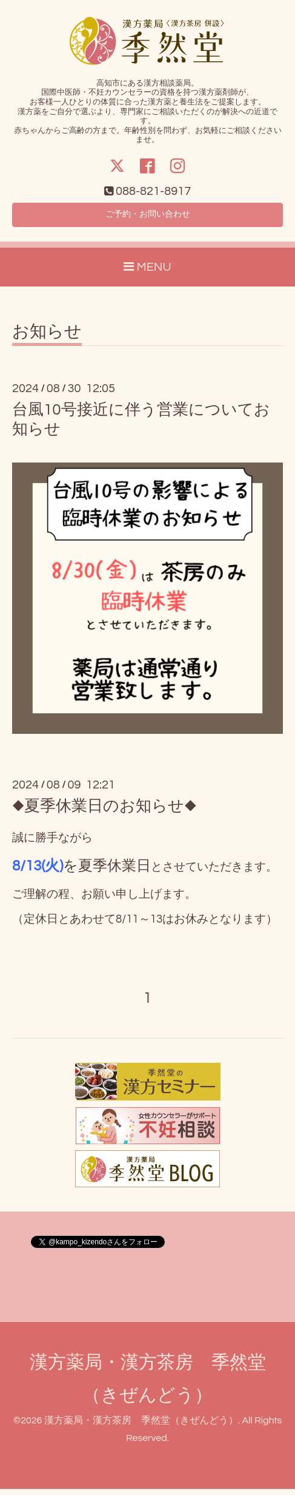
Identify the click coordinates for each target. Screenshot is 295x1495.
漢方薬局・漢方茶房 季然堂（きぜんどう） (141, 1426)
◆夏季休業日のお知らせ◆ (104, 811)
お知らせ (47, 337)
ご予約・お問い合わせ (147, 218)
